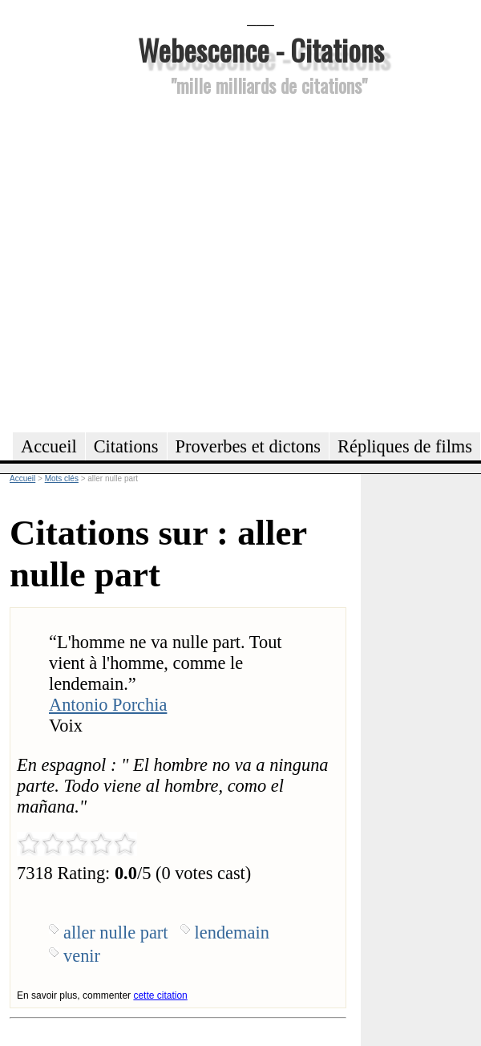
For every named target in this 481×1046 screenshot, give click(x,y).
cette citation (160, 995)
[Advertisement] (150, 261)
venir (81, 956)
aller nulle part (115, 932)
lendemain (232, 932)
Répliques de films (405, 446)
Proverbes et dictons (248, 446)
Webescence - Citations (261, 49)
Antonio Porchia (108, 705)
